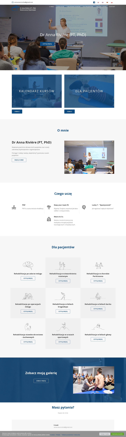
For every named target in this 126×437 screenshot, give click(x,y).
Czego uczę (60, 6)
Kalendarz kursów (73, 6)
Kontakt (112, 6)
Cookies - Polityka (55, 435)
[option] (63, 37)
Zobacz (17, 111)
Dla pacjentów (88, 6)
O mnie (51, 6)
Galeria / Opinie (101, 6)
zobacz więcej (41, 381)
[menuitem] (51, 7)
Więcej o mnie (19, 160)
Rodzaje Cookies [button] (104, 434)
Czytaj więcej (47, 44)
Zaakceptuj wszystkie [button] (117, 434)
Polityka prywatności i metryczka (71, 435)
